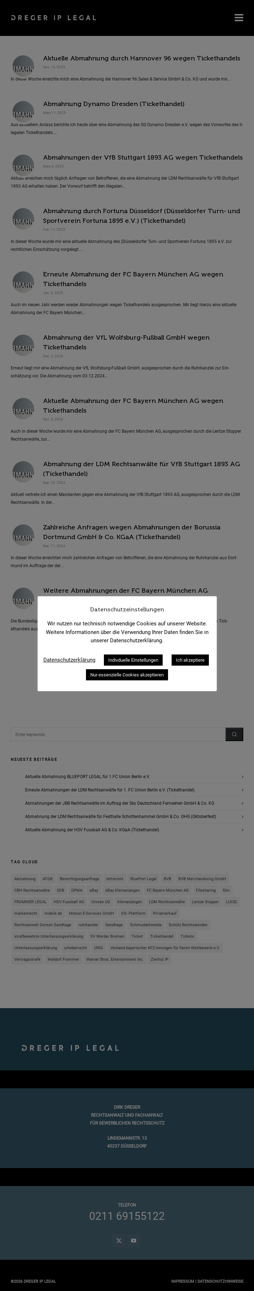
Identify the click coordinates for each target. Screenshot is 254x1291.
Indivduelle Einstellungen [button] (133, 660)
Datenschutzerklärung (69, 660)
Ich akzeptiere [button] (190, 660)
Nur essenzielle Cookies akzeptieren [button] (127, 674)
